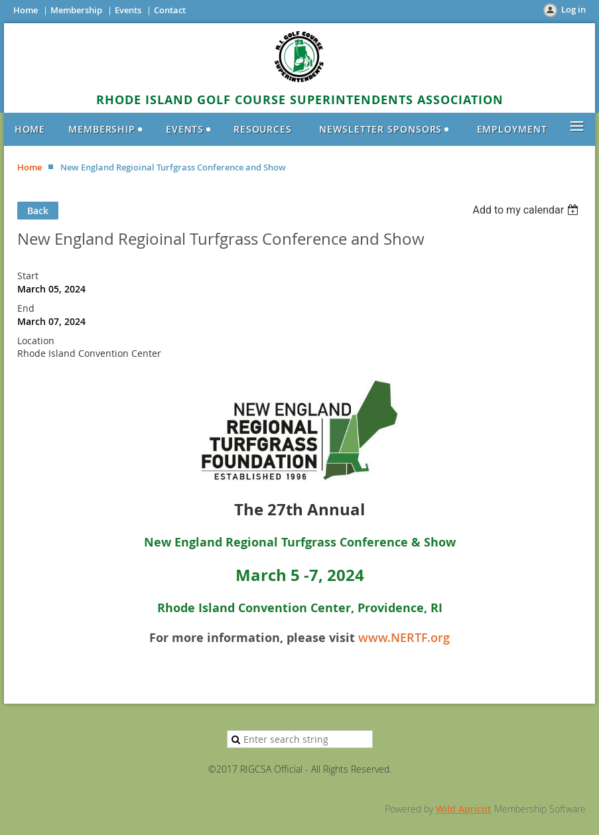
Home (25, 10)
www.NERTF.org (404, 637)
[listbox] (527, 210)
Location (35, 340)
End (25, 308)
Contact (170, 10)
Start (27, 275)
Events (128, 10)
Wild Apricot (464, 809)
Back (37, 210)
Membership (76, 10)
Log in (573, 9)
